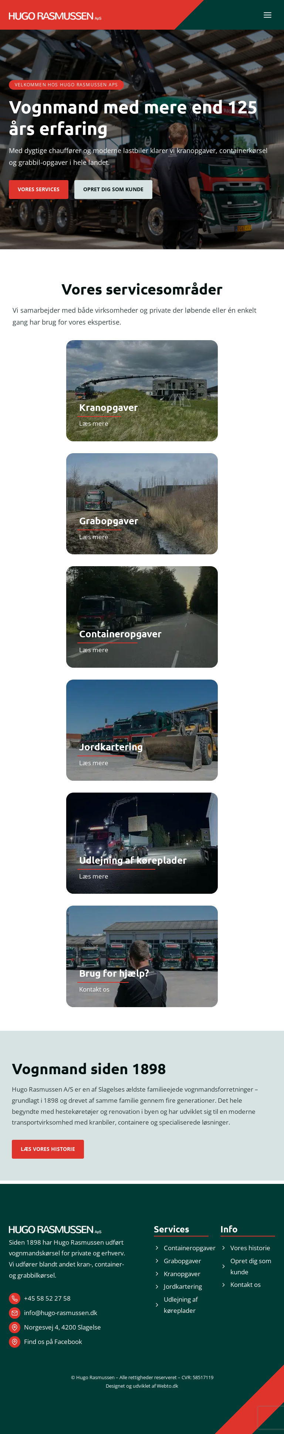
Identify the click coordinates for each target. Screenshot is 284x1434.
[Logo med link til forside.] (55, 16)
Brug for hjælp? (114, 973)
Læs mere (93, 423)
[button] (113, 189)
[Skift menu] (267, 15)
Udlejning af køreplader (133, 860)
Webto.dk (167, 1385)
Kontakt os (94, 989)
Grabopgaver (108, 520)
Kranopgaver (108, 407)
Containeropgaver (120, 633)
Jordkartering (111, 746)
